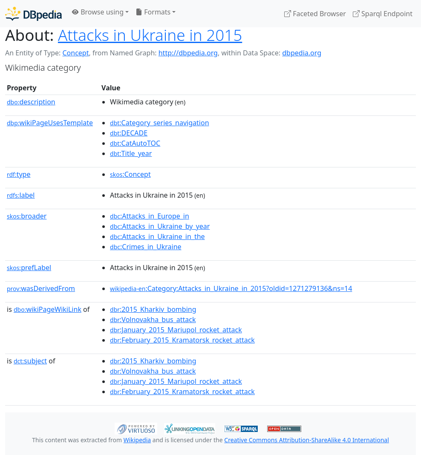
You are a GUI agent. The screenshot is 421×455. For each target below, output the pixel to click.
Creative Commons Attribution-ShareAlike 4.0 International (306, 440)
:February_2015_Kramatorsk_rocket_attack (182, 340)
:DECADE (128, 133)
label (21, 195)
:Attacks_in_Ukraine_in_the (157, 236)
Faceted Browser (315, 13)
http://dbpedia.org (188, 53)
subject (30, 361)
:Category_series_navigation (159, 122)
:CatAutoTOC (135, 143)
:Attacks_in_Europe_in (149, 216)
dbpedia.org (301, 53)
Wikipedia (137, 440)
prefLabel (29, 267)
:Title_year (131, 153)
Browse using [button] (98, 12)
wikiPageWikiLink (47, 309)
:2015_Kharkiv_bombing (153, 309)
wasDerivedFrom (41, 288)
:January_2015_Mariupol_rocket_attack (176, 329)
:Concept (130, 174)
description (31, 102)
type (19, 174)
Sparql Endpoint (382, 13)
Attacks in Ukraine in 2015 (150, 35)
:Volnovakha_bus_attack (153, 319)
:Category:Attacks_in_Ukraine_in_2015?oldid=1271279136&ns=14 (231, 288)
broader (26, 216)
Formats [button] (153, 12)
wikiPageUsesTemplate (50, 122)
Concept (75, 53)
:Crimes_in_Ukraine (146, 246)
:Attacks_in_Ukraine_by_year (160, 226)
